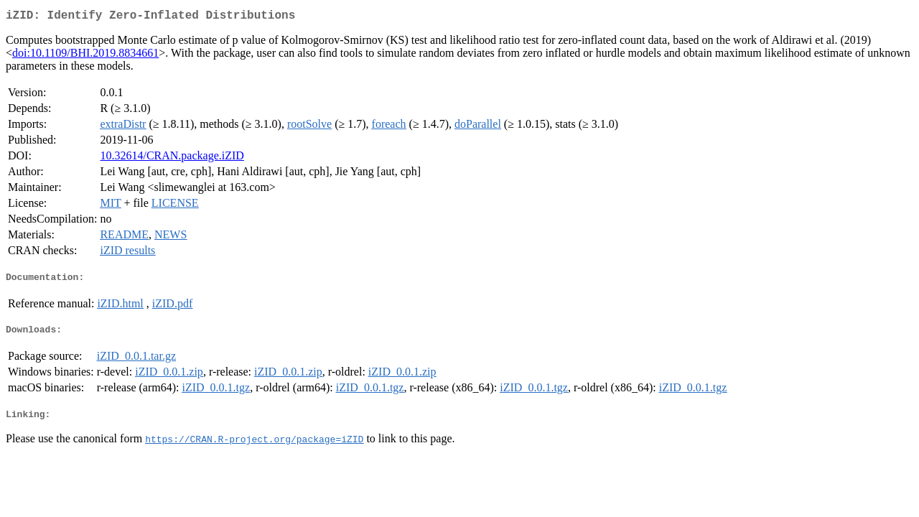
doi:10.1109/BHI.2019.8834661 (85, 56)
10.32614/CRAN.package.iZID (171, 158)
